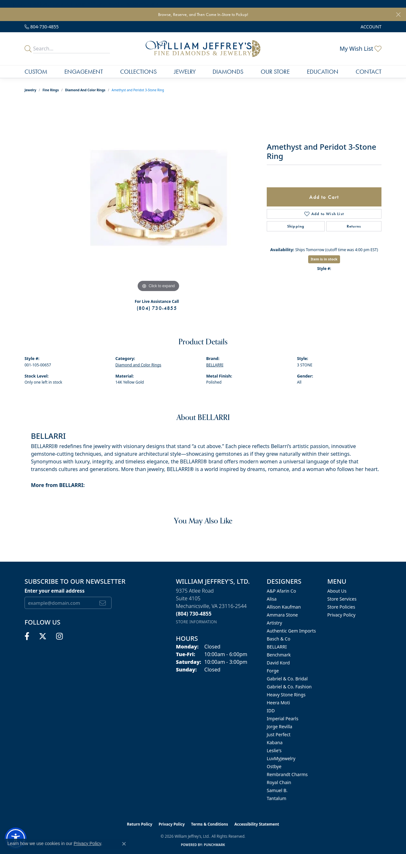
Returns (354, 226)
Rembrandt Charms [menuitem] (287, 774)
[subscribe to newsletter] (102, 603)
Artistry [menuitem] (274, 623)
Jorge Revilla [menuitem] (279, 726)
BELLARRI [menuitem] (277, 647)
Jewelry (185, 72)
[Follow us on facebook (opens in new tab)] (27, 636)
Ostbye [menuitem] (274, 766)
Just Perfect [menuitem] (279, 734)
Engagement (83, 72)
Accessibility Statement (256, 824)
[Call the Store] (194, 613)
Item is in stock (324, 259)
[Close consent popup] (124, 844)
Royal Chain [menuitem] (279, 782)
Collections (138, 72)
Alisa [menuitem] (272, 599)
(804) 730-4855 (157, 308)
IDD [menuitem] (271, 711)
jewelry (30, 90)
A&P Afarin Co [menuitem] (281, 591)
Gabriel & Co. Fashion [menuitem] (289, 687)
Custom (36, 72)
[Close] (398, 15)
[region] (158, 198)
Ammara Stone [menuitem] (282, 615)
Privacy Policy (341, 615)
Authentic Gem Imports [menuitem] (291, 631)
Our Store (275, 72)
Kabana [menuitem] (275, 742)
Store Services (342, 599)
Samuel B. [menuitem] (277, 790)
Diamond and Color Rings (85, 90)
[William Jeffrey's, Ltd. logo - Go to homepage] (203, 48)
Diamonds (228, 72)
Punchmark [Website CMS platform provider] (214, 845)
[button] (370, 26)
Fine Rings (51, 90)
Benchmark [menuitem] (279, 655)
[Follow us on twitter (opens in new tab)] (43, 636)
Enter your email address (54, 591)
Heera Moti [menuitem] (278, 703)
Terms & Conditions (209, 824)
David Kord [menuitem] (278, 663)
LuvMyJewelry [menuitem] (281, 758)
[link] (42, 26)
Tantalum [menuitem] (276, 798)
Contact (368, 72)
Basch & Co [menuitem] (278, 639)
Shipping (296, 226)
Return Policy (139, 824)
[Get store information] (196, 622)
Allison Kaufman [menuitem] (284, 607)
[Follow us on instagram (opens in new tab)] (59, 636)
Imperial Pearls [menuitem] (282, 718)
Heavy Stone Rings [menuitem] (286, 695)
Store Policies (341, 607)
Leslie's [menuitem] (274, 750)
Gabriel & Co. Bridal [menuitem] (287, 679)
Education (322, 72)
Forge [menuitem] (273, 671)
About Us (336, 591)
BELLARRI (214, 365)
